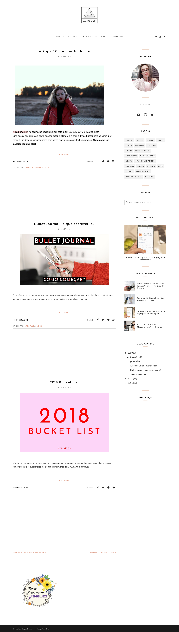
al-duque (23, 628)
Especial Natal (142, 151)
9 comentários (20, 161)
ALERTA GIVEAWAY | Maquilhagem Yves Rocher (149, 325)
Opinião (151, 166)
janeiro (133, 361)
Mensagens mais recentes (30, 552)
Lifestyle (29, 326)
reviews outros (134, 176)
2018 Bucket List (64, 382)
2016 (130, 383)
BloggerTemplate (43, 628)
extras (129, 171)
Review (129, 161)
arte (160, 166)
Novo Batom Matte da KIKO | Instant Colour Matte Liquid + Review (151, 285)
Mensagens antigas (102, 552)
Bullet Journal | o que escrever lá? (64, 224)
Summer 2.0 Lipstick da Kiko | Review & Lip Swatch (151, 299)
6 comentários (20, 487)
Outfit (37, 167)
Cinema (129, 151)
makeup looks (142, 171)
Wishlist (130, 166)
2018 (130, 352)
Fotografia (131, 156)
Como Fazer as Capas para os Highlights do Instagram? (145, 258)
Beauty (160, 140)
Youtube (152, 145)
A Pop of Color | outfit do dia (64, 51)
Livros (140, 166)
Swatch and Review (145, 161)
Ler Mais (64, 154)
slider (45, 167)
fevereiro (134, 357)
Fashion (29, 167)
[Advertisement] (64, 198)
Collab (150, 140)
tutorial (149, 176)
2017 (130, 378)
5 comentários (20, 320)
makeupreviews (147, 156)
